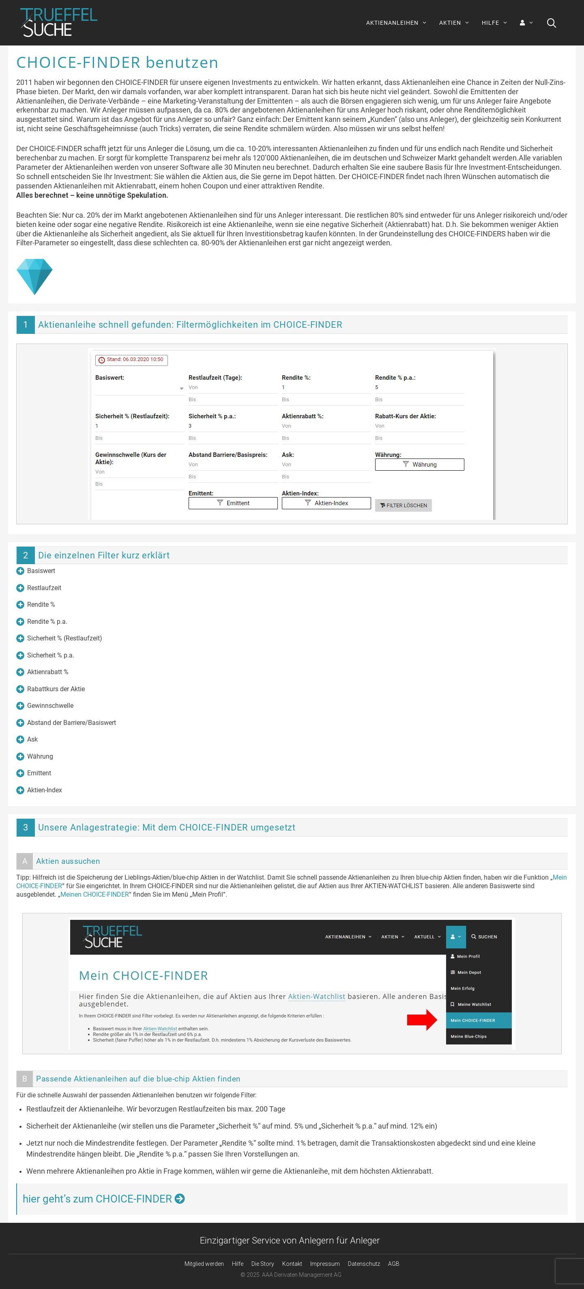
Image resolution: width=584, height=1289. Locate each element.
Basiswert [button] (35, 571)
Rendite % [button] (35, 605)
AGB (393, 1264)
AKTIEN (457, 22)
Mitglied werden (204, 1264)
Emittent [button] (33, 773)
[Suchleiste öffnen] (552, 22)
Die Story (262, 1264)
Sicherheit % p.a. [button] (45, 655)
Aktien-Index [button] (39, 790)
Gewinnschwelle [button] (44, 706)
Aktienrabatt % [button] (42, 672)
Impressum (325, 1264)
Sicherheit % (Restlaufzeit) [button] (59, 638)
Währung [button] (34, 757)
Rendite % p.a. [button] (41, 622)
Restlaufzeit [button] (38, 588)
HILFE (498, 22)
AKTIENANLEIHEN (399, 22)
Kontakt (292, 1264)
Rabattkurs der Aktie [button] (50, 689)
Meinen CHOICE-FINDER (94, 894)
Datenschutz (364, 1264)
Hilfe (237, 1264)
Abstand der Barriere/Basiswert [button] (66, 723)
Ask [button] (27, 739)
